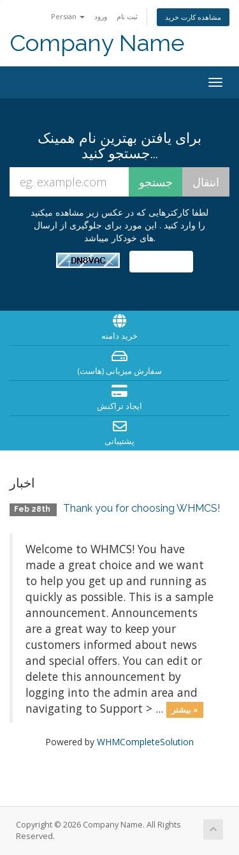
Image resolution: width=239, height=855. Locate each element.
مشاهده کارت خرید (193, 17)
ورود (100, 16)
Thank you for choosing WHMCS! (141, 508)
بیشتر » (184, 709)
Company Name (97, 43)
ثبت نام (127, 16)
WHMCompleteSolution (145, 742)
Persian (68, 16)
